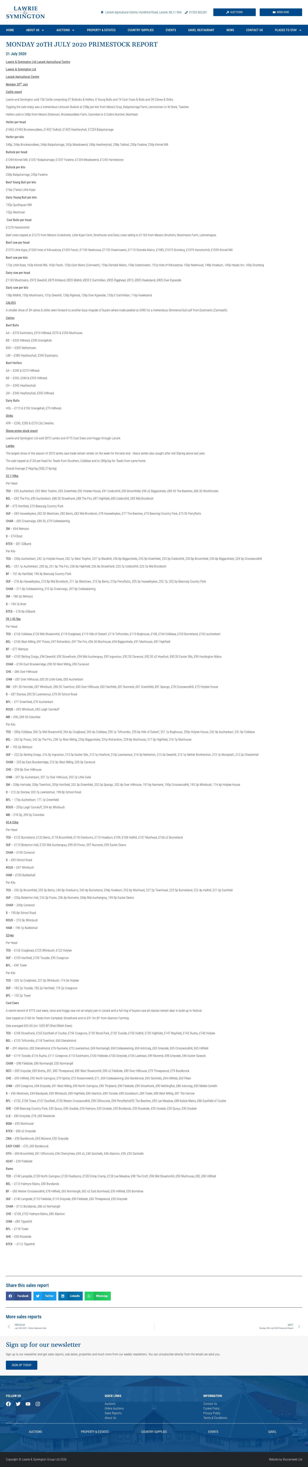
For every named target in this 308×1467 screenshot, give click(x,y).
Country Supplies (141, 30)
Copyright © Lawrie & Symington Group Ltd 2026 (36, 1459)
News (230, 30)
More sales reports (23, 1316)
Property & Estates (101, 30)
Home (10, 30)
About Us (35, 30)
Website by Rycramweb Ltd (285, 1459)
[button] (18, 1296)
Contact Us (254, 30)
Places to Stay (288, 30)
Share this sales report (27, 1285)
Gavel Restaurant (201, 30)
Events (171, 30)
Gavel (272, 1432)
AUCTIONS (35, 1432)
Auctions (65, 30)
